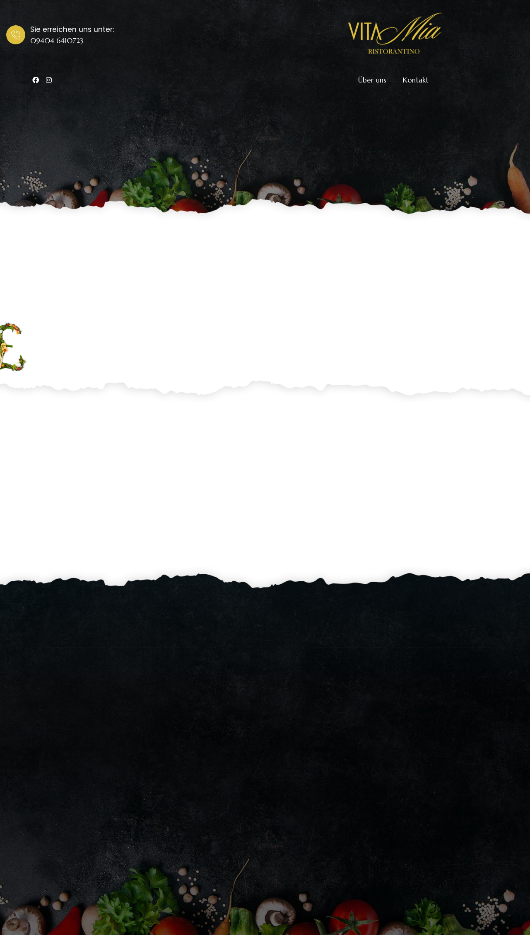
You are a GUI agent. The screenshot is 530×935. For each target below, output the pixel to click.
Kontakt (416, 80)
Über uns (372, 80)
